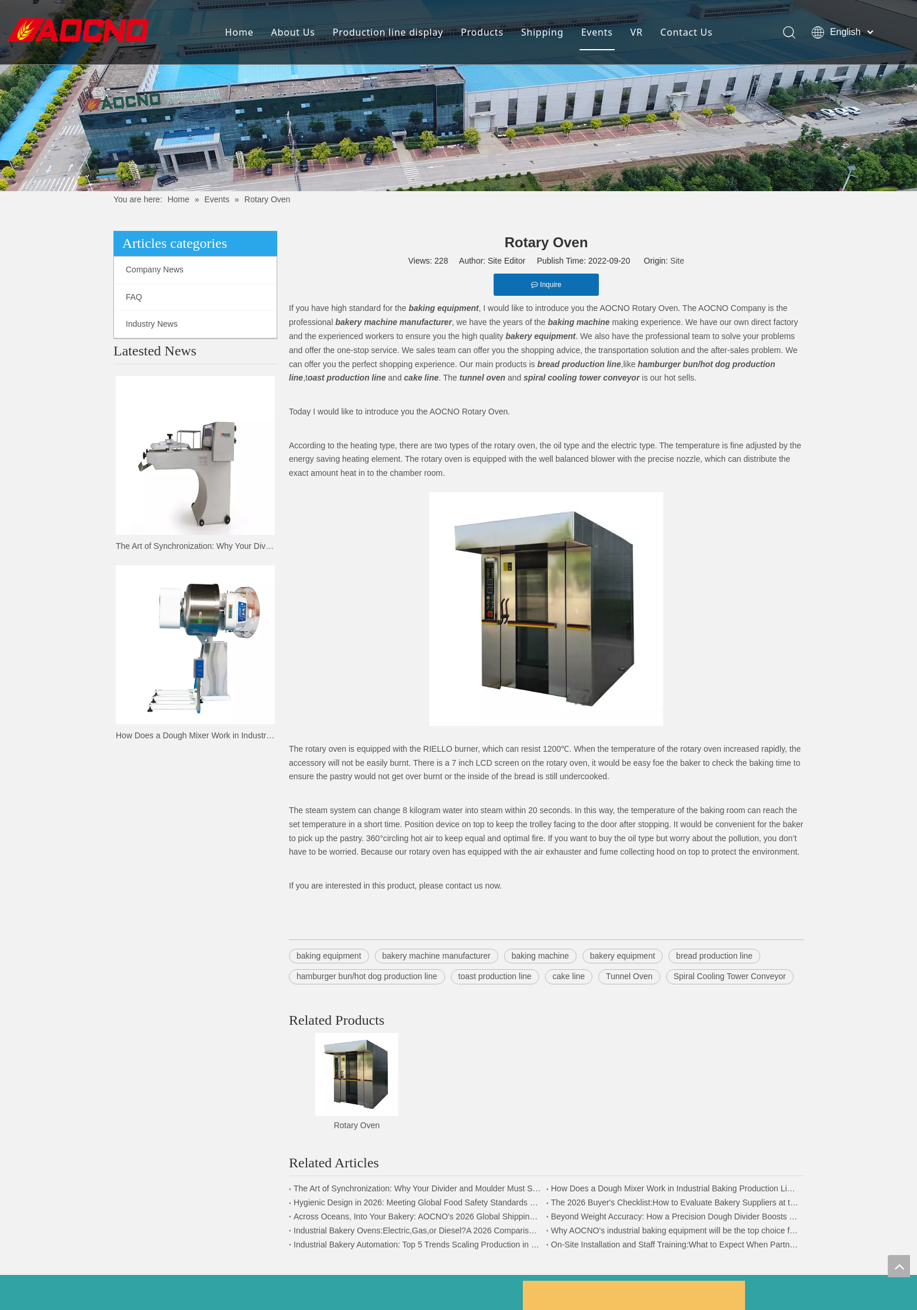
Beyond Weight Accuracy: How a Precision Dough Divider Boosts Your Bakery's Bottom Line (675, 1216)
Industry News (152, 324)
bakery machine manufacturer (436, 955)
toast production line (495, 976)
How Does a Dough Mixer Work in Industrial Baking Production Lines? (195, 735)
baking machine (540, 955)
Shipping (541, 32)
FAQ (134, 297)
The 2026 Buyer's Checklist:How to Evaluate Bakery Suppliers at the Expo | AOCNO (675, 1202)
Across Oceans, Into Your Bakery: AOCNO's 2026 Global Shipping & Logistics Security (418, 1216)
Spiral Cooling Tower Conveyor (730, 976)
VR (635, 32)
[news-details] (458, 95)
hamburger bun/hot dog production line (367, 976)
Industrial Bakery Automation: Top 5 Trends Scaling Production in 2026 (418, 1244)
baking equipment (329, 955)
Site (677, 260)
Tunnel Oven (629, 976)
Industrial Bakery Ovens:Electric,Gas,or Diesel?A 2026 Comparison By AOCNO (418, 1230)
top (899, 1266)
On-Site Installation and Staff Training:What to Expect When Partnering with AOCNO (675, 1244)
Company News (155, 269)
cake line (569, 976)
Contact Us (685, 32)
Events (596, 32)
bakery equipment (622, 955)
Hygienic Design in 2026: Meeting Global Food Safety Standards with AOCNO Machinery (418, 1202)
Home (238, 32)
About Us (292, 32)
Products (481, 32)
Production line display (387, 32)
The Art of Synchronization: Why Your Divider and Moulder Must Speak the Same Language (195, 546)
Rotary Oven (357, 1125)
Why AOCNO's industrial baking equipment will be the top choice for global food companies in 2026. (675, 1230)
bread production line (714, 955)
